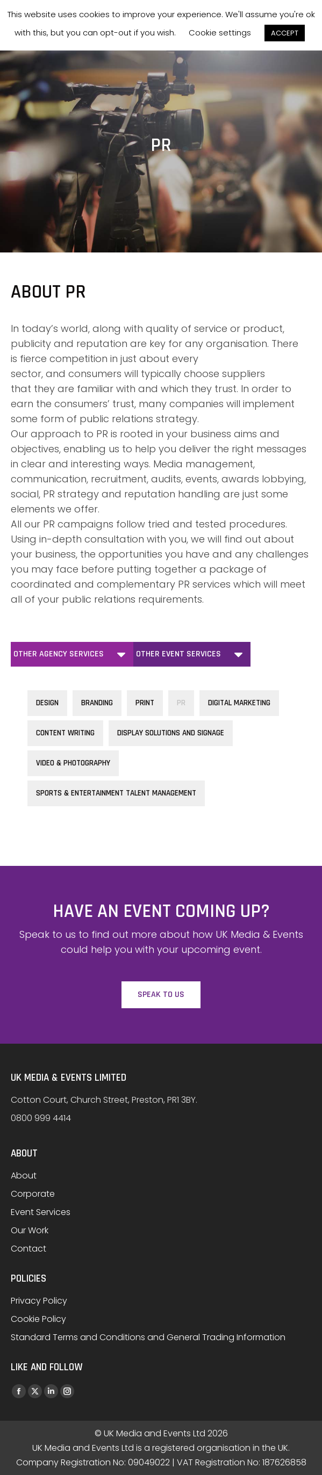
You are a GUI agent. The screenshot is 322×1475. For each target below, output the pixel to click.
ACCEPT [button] (284, 33)
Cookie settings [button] (220, 32)
